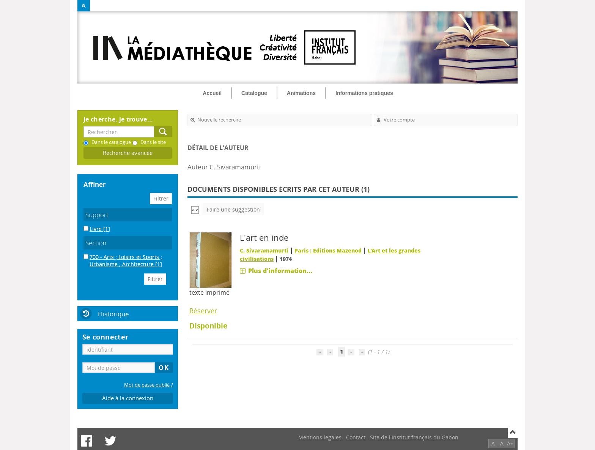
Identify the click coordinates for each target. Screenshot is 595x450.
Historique (113, 313)
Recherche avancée (128, 153)
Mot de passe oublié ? (148, 385)
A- (494, 443)
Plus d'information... (280, 271)
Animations (301, 93)
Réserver (203, 310)
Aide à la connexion (127, 398)
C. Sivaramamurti (264, 250)
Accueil (212, 93)
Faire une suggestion (233, 209)
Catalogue (254, 93)
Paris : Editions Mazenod (328, 250)
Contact (355, 437)
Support (97, 214)
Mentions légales (320, 437)
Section (96, 242)
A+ (510, 443)
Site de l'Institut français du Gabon (414, 437)
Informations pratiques (364, 93)
